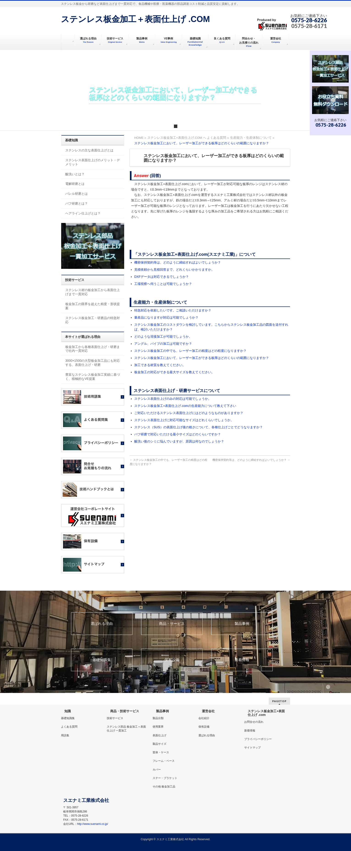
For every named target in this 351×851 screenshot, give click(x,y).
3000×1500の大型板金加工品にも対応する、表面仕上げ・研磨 (92, 363)
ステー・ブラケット (165, 778)
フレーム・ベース (164, 760)
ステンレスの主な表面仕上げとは (89, 150)
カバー (157, 769)
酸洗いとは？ (75, 174)
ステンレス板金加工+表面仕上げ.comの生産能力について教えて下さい (185, 406)
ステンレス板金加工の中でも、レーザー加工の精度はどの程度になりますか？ (190, 351)
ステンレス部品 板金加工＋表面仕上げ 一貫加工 (126, 728)
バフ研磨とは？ (76, 203)
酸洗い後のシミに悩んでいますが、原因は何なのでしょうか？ (179, 441)
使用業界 (158, 726)
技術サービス (115, 718)
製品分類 (158, 718)
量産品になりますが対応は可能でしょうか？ (166, 317)
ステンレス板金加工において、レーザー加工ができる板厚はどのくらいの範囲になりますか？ (201, 358)
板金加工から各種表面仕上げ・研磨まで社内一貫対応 (92, 349)
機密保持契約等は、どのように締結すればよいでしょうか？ (177, 262)
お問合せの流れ (253, 721)
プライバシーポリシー (258, 739)
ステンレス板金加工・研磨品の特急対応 (92, 320)
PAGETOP (279, 701)
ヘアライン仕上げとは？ (83, 213)
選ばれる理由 (102, 624)
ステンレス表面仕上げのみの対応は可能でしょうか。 (172, 398)
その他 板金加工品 (164, 786)
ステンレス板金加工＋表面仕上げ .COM (135, 19)
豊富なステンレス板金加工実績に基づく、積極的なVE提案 (92, 377)
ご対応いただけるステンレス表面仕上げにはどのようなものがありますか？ (188, 413)
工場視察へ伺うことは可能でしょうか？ (163, 284)
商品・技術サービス (124, 711)
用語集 (65, 735)
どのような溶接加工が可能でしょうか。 (163, 336)
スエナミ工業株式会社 (170, 839)
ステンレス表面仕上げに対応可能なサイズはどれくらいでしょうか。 (184, 420)
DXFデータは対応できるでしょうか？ (161, 276)
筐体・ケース (161, 752)
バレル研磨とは (76, 193)
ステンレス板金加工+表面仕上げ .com (266, 713)
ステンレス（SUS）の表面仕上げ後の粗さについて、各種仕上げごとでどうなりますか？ (198, 427)
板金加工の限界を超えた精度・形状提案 (92, 306)
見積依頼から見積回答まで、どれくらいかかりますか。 (174, 269)
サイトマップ (252, 747)
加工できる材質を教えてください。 (160, 365)
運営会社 (208, 711)
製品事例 (242, 624)
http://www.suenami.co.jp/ (92, 824)
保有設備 (172, 660)
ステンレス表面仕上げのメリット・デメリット (92, 162)
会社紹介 (203, 718)
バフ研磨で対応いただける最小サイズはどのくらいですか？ (177, 434)
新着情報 (242, 660)
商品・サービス (172, 624)
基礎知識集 (102, 660)
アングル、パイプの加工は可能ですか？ (163, 343)
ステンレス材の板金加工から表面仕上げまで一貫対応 (92, 292)
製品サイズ (159, 743)
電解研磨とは (75, 184)
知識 (67, 711)
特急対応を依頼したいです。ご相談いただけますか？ (172, 310)
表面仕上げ (159, 735)
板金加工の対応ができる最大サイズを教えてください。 (174, 372)
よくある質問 (69, 726)
